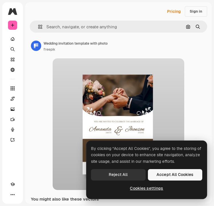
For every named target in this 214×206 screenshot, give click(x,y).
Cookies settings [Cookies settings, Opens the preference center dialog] (146, 188)
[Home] (12, 38)
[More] (12, 194)
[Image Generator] (12, 109)
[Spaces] (12, 98)
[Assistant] (12, 139)
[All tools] (12, 88)
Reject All (118, 174)
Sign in (196, 11)
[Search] (12, 49)
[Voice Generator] (12, 129)
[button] (38, 27)
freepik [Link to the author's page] (49, 49)
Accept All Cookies (175, 174)
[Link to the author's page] (36, 46)
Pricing (174, 11)
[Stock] (12, 59)
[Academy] (12, 184)
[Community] (12, 69)
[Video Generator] (12, 119)
